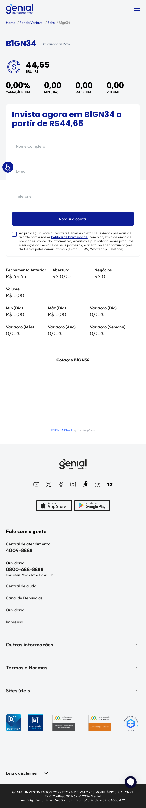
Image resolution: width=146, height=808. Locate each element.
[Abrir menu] (137, 8)
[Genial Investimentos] (19, 9)
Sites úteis (73, 690)
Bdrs (51, 22)
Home (10, 22)
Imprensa (14, 621)
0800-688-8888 (24, 569)
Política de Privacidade (69, 237)
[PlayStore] (92, 506)
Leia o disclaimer (22, 773)
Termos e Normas (73, 667)
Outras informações (73, 644)
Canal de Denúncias (24, 597)
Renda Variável (31, 22)
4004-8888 (19, 550)
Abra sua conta (72, 218)
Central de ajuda (21, 585)
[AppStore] (54, 506)
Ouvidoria (15, 609)
